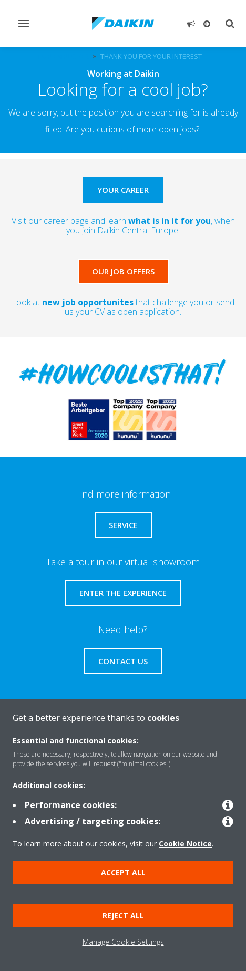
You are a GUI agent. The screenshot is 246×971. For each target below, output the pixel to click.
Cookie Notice (185, 844)
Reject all (123, 916)
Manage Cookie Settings (123, 942)
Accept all (123, 872)
